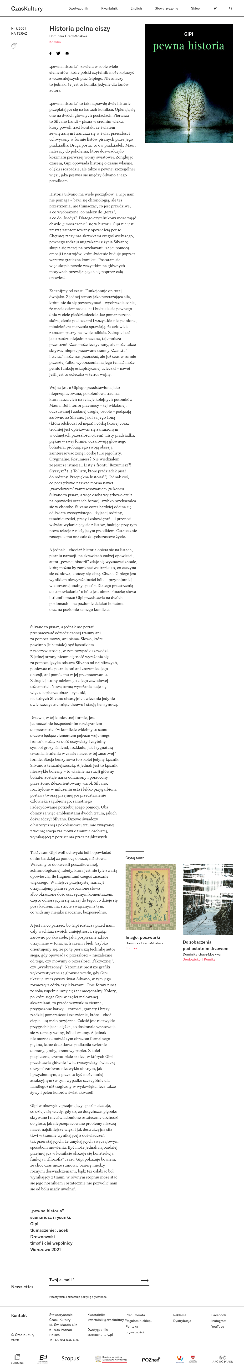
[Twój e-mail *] (94, 1280)
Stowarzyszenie (166, 8)
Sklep (195, 8)
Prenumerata (135, 1315)
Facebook (218, 1315)
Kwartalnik (109, 8)
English (136, 8)
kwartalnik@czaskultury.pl (107, 1320)
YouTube (217, 1326)
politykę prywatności (94, 1296)
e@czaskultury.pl (100, 1334)
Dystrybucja (182, 1321)
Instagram (219, 1321)
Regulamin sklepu (139, 1321)
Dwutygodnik (78, 8)
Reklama (180, 1315)
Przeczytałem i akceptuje (78, 1296)
